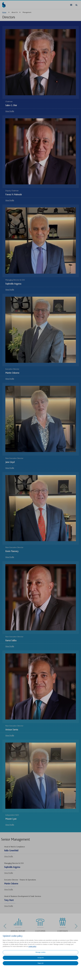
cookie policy (32, 946)
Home (4, 12)
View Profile (9, 111)
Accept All (41, 958)
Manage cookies (40, 952)
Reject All (40, 963)
